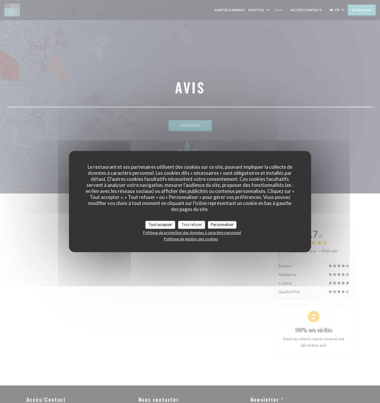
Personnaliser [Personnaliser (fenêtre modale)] (222, 224)
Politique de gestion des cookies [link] (191, 239)
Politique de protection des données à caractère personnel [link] (192, 232)
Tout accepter (160, 224)
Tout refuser (191, 224)
